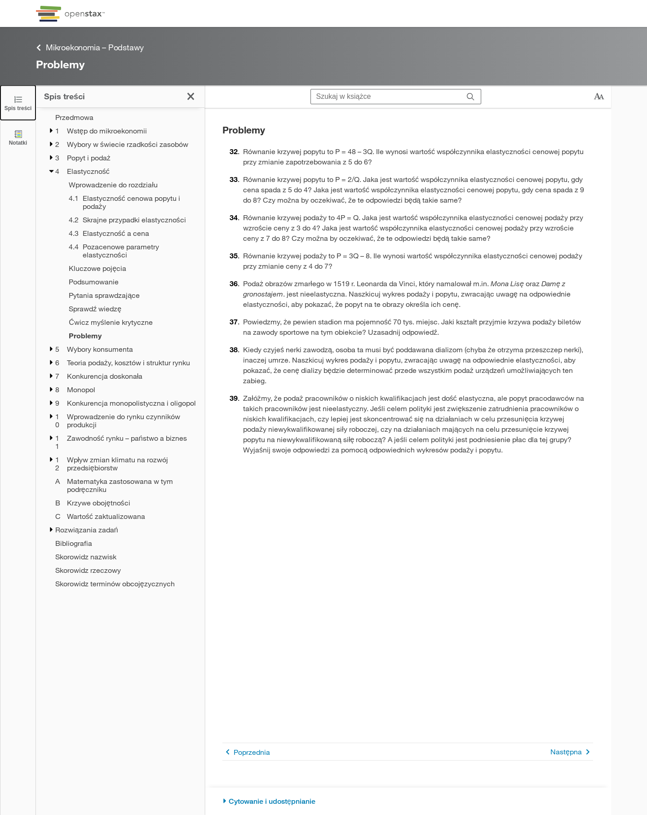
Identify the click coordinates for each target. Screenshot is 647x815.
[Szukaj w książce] (385, 96)
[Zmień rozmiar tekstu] (599, 96)
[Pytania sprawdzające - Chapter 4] (130, 295)
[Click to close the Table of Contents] (17, 102)
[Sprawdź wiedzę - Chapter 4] (130, 309)
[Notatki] (17, 137)
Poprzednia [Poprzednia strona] (246, 751)
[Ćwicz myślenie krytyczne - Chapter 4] (130, 322)
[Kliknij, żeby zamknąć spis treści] (190, 96)
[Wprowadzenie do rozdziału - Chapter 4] (130, 185)
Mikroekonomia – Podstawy (90, 47)
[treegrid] (120, 350)
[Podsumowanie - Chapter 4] (130, 282)
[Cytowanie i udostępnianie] (407, 801)
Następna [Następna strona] (571, 751)
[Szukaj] (471, 96)
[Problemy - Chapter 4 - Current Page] (130, 336)
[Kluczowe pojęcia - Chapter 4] (130, 268)
